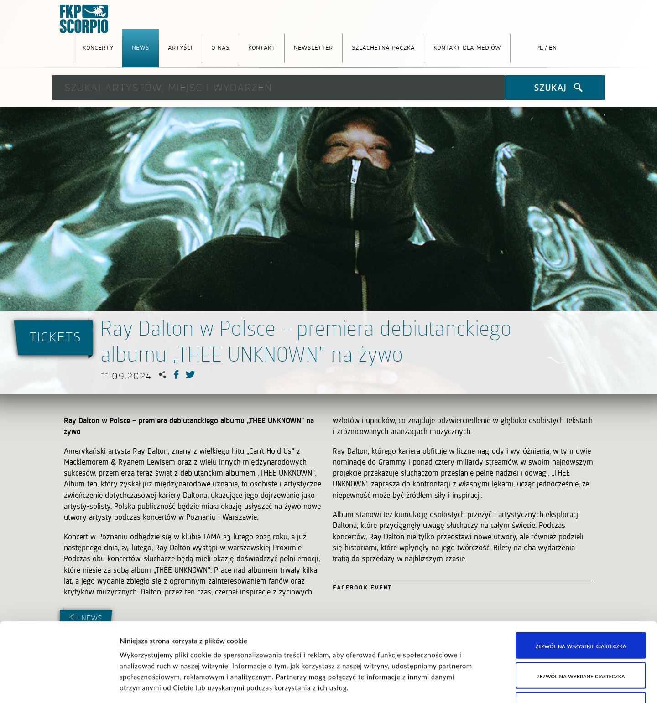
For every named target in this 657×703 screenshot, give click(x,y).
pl (539, 47)
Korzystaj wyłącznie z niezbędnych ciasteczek (581, 629)
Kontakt (261, 47)
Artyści (180, 47)
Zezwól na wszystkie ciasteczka (581, 564)
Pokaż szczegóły (468, 685)
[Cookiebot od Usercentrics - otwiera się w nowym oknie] (59, 685)
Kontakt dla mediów (467, 47)
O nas (220, 47)
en (553, 47)
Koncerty (98, 47)
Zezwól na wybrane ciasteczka (581, 593)
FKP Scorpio (84, 19)
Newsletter (313, 47)
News (140, 47)
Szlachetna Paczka (383, 47)
